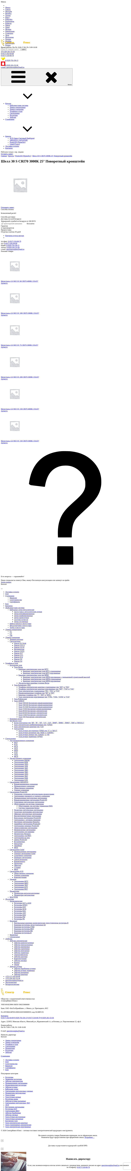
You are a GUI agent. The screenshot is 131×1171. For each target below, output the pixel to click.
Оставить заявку (7, 154)
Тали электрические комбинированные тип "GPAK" (33, 725)
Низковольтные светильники (25, 830)
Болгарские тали (16, 665)
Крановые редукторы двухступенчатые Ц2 (30, 925)
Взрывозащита (19, 861)
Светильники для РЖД (22, 836)
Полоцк (8, 39)
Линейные (18, 846)
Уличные (13, 879)
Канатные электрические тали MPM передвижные (41, 681)
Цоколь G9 (18, 659)
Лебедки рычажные (21, 972)
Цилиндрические (16, 901)
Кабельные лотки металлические (22, 610)
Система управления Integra (28, 808)
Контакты (9, 148)
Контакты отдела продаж (14, 236)
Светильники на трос (22, 838)
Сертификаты (15, 602)
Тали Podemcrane (20, 699)
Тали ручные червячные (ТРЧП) (30, 737)
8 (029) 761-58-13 (11, 60)
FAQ (7, 594)
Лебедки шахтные (20, 957)
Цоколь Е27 (18, 653)
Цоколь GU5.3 (19, 645)
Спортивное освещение (23, 855)
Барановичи (9, 21)
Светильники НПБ (21, 762)
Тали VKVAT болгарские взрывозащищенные (35, 705)
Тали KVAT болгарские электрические (32, 713)
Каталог (24, 103)
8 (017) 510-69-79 (7, 55)
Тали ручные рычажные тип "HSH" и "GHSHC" (36, 733)
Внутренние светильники (14, 1107)
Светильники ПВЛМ (21, 760)
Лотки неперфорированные (24, 614)
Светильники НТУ (21, 887)
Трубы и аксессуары (17, 628)
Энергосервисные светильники (25, 828)
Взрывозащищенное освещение (26, 784)
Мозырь (8, 29)
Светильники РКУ (21, 889)
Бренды (24, 136)
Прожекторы (14, 891)
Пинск (7, 25)
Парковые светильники (22, 857)
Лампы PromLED (20, 840)
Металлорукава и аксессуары (20, 626)
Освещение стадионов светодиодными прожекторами (34, 794)
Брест (7, 17)
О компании (9, 119)
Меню (37, 77)
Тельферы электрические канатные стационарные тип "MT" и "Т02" (43, 687)
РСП (15, 744)
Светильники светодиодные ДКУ (17, 1103)
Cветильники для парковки (24, 832)
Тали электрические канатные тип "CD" (29, 727)
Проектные (18, 863)
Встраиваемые (19, 842)
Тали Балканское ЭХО (22, 685)
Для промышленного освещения (22, 740)
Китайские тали (16, 721)
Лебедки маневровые (22, 947)
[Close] (2, 988)
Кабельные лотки (11, 1089)
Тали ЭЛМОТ (19, 701)
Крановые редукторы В (23, 933)
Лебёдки (13, 117)
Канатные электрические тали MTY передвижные (41, 673)
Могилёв (8, 11)
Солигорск (9, 33)
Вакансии (13, 598)
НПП (16, 750)
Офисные (17, 865)
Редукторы (14, 115)
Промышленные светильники (25, 852)
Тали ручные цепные (13, 1097)
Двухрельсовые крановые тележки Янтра (33, 683)
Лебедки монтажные (21, 951)
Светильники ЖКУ (21, 883)
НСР (15, 742)
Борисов (8, 23)
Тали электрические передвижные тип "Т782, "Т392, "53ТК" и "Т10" (44, 697)
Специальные (15, 937)
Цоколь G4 (18, 661)
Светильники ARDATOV (19, 782)
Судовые (17, 867)
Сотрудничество (16, 600)
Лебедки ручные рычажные (15, 1101)
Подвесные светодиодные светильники (28, 810)
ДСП (16, 754)
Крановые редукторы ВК (23, 931)
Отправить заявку (7, 207)
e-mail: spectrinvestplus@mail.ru (12, 67)
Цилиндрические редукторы (15, 1085)
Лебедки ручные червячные (24, 970)
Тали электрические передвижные (18, 1127)
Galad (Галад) (15, 144)
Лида (7, 35)
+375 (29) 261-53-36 (12, 978)
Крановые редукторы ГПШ (24, 927)
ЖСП (16, 756)
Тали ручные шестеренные (15, 1117)
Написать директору (8, 1035)
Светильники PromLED (18, 792)
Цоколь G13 (18, 655)
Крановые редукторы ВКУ (24, 929)
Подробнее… (89, 1137)
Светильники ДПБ (21, 766)
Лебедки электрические (18, 941)
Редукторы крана (11, 1099)
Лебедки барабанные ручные (25, 968)
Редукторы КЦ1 (20, 911)
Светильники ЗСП (16, 871)
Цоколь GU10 (19, 647)
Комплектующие (20, 877)
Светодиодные (15, 641)
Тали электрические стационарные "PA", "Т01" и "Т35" (39, 691)
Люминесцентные (16, 639)
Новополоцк (10, 31)
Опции (16, 964)
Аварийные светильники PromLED (27, 824)
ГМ (11, 635)
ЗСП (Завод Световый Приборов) (22, 138)
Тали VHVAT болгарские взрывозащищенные (35, 703)
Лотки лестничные (21, 622)
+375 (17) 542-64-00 (12, 976)
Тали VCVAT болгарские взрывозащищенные (35, 707)
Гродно (8, 15)
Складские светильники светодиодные (28, 812)
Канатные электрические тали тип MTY (33, 669)
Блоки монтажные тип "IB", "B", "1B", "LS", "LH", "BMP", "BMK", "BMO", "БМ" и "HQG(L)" (49, 723)
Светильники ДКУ (21, 885)
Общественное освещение (24, 788)
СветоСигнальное (20, 859)
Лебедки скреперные (22, 949)
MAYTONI (14, 897)
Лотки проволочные (21, 618)
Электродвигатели (21, 955)
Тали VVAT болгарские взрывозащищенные (34, 709)
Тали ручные (19, 729)
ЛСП (16, 748)
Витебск (8, 13)
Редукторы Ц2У (11, 1109)
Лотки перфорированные (23, 616)
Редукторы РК (19, 919)
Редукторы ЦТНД (20, 905)
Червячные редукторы (13, 1079)
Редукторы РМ (19, 917)
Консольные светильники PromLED (27, 818)
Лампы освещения (16, 109)
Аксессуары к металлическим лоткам (28, 612)
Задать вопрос (6, 582)
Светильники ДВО (21, 772)
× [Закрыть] (2, 1140)
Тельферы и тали (16, 111)
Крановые (13, 921)
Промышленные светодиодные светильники (30, 798)
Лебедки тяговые (20, 961)
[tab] (67, 236)
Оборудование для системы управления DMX (35, 806)
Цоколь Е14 (18, 657)
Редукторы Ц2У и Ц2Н (22, 903)
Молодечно (9, 37)
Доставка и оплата (12, 146)
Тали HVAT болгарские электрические (32, 711)
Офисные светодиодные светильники (28, 814)
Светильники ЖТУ (21, 881)
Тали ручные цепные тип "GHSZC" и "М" (34, 735)
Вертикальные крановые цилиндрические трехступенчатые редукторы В (41, 923)
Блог (7, 604)
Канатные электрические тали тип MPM (33, 675)
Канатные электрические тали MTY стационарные (42, 671)
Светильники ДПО (21, 764)
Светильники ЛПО (21, 774)
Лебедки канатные (21, 974)
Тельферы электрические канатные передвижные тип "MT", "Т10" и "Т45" (46, 689)
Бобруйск (8, 19)
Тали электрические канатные (16, 1123)
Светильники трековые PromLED (26, 826)
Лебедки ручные (16, 966)
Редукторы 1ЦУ (20, 913)
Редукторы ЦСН (20, 909)
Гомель (8, 9)
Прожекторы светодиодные (24, 895)
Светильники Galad (17, 850)
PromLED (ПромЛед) (18, 142)
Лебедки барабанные (13, 1113)
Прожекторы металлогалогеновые (26, 893)
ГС (11, 631)
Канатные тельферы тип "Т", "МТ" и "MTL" (34, 695)
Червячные (14, 935)
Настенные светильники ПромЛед (27, 822)
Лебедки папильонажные (23, 945)
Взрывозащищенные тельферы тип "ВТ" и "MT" (36, 693)
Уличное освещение (21, 790)
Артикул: (65, 281)
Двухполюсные (11, 982)
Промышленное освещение (24, 786)
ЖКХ (16, 848)
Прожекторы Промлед (22, 834)
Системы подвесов (21, 620)
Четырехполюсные (12, 984)
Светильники (15, 113)
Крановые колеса (16, 719)
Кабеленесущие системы (19, 105)
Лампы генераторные (18, 107)
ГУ (11, 633)
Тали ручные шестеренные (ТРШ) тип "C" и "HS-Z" (37, 731)
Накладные (18, 844)
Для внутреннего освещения (20, 758)
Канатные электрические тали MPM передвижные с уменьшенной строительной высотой (56, 677)
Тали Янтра (18, 667)
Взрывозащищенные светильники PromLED (30, 800)
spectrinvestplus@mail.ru (15, 249)
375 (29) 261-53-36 (8, 52)
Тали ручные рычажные (14, 1119)
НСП (16, 746)
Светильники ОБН (21, 778)
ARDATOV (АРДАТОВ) (19, 140)
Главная (4, 156)
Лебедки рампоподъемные (24, 943)
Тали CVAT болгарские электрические (32, 715)
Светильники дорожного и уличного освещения (32, 796)
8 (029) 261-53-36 (11, 65)
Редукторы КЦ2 (20, 915)
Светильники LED (21, 780)
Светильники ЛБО (21, 776)
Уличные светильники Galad (24, 853)
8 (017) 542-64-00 (7, 54)
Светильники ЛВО (21, 770)
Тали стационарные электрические (18, 1125)
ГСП (15, 752)
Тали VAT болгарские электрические (32, 717)
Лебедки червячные (21, 953)
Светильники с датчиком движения (27, 820)
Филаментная (19, 649)
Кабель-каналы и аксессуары (20, 624)
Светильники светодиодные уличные (19, 1091)
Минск (7, 7)
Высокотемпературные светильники (27, 816)
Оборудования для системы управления (29, 804)
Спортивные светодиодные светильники (29, 802)
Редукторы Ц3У (20, 907)
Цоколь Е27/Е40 (20, 643)
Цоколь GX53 (19, 651)
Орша (7, 27)
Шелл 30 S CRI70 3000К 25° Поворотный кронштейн (52, 156)
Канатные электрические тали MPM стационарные (42, 679)
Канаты (17, 963)
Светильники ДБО (21, 768)
